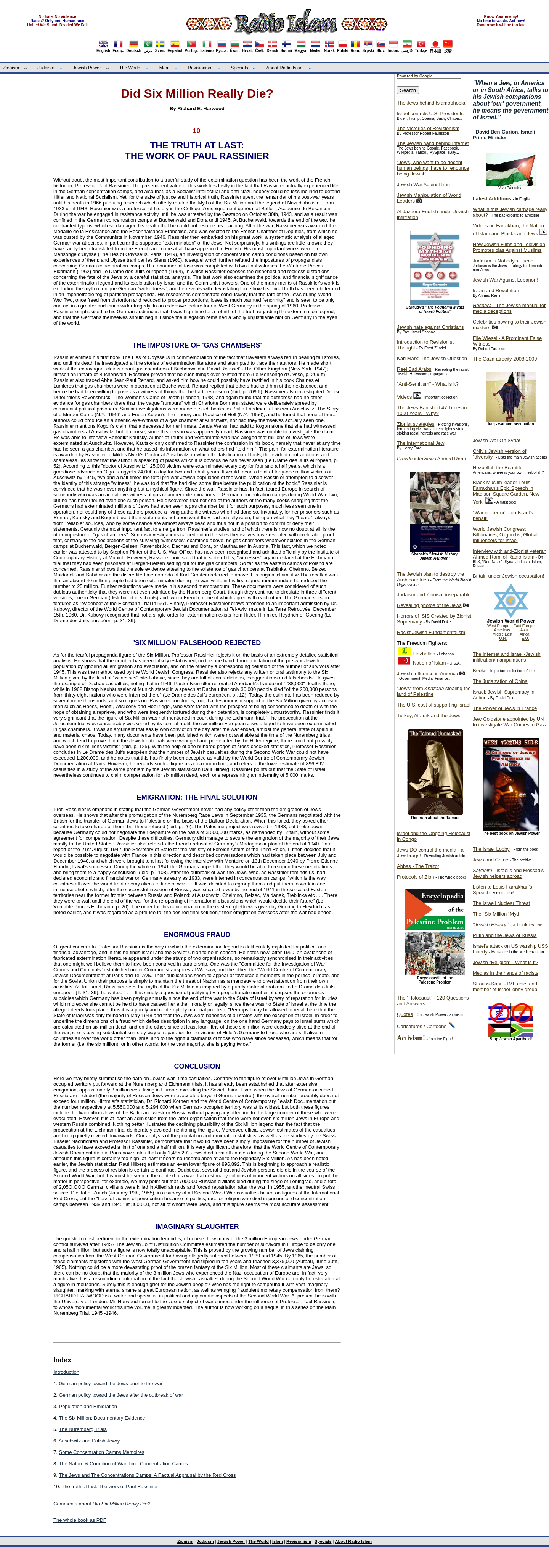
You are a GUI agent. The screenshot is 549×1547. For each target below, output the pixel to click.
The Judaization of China (500, 681)
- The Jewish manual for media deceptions (509, 308)
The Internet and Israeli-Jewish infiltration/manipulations (507, 657)
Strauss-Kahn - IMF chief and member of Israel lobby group (505, 986)
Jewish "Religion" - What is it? (505, 962)
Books (479, 670)
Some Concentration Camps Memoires (101, 1452)
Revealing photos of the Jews (429, 605)
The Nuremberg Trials (83, 1429)
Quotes (405, 1014)
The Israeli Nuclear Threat (501, 903)
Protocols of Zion (415, 877)
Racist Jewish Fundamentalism (431, 632)
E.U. (525, 638)
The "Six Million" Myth (497, 914)
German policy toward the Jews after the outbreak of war (121, 1395)
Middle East (502, 634)
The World (129, 68)
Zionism (11, 68)
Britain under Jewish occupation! (508, 576)
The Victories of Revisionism (428, 128)
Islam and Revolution (496, 290)
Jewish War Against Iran (423, 184)
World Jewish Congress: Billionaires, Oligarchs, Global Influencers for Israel (505, 534)
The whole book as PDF (79, 1520)
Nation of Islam (429, 663)
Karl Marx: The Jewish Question (432, 358)
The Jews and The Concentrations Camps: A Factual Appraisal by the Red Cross (147, 1475)
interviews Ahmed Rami (431, 459)
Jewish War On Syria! (496, 440)
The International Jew (420, 443)
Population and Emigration (88, 1406)
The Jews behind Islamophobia (431, 103)
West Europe (498, 626)
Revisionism (200, 68)
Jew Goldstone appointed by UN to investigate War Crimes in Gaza (510, 722)
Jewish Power (87, 68)
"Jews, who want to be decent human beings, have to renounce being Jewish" (433, 168)
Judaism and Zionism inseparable (434, 594)
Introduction (66, 1372)
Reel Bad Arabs (414, 369)
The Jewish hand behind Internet (433, 143)
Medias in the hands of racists (505, 973)
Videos (404, 397)
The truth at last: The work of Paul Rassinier (109, 1486)
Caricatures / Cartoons (421, 1026)
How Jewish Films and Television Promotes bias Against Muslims (509, 247)
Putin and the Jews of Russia (505, 935)
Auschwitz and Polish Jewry (89, 1441)
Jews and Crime (490, 860)
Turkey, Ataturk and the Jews (428, 715)
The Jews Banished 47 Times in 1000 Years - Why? (432, 410)
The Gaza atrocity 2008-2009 (505, 359)
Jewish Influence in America (427, 673)
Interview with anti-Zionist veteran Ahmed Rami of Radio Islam (509, 554)
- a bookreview (507, 924)
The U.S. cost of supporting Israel (433, 705)
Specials (239, 68)
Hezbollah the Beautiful (498, 467)
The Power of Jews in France (505, 708)
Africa (525, 634)
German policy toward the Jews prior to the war (110, 1383)
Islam (164, 68)
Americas (502, 630)
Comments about (101, 1504)
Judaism (46, 68)
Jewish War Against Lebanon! (505, 280)
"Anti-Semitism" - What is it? (428, 384)
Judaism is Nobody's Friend (503, 261)
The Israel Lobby (491, 849)
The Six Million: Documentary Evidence (102, 1418)
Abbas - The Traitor (418, 866)
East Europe (524, 626)
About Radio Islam (285, 68)
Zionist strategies (415, 424)
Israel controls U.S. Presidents (430, 113)
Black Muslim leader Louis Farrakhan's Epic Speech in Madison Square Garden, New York (506, 492)
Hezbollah (424, 654)
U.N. (503, 638)
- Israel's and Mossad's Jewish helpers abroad (508, 873)
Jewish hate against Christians (430, 327)
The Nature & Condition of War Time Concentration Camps (123, 1464)
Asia (524, 630)
